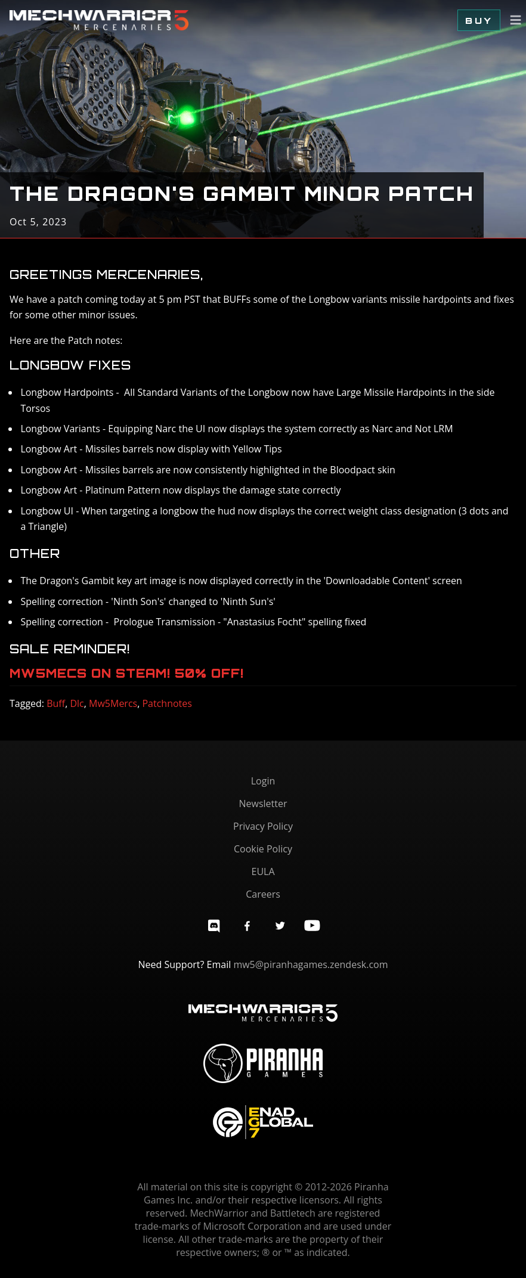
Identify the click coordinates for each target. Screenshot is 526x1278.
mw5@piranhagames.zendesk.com (310, 964)
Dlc (76, 703)
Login (263, 780)
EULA (262, 871)
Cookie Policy (263, 848)
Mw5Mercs (113, 703)
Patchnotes (166, 703)
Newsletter (263, 803)
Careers (263, 894)
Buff (56, 703)
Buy (479, 20)
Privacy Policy (263, 826)
